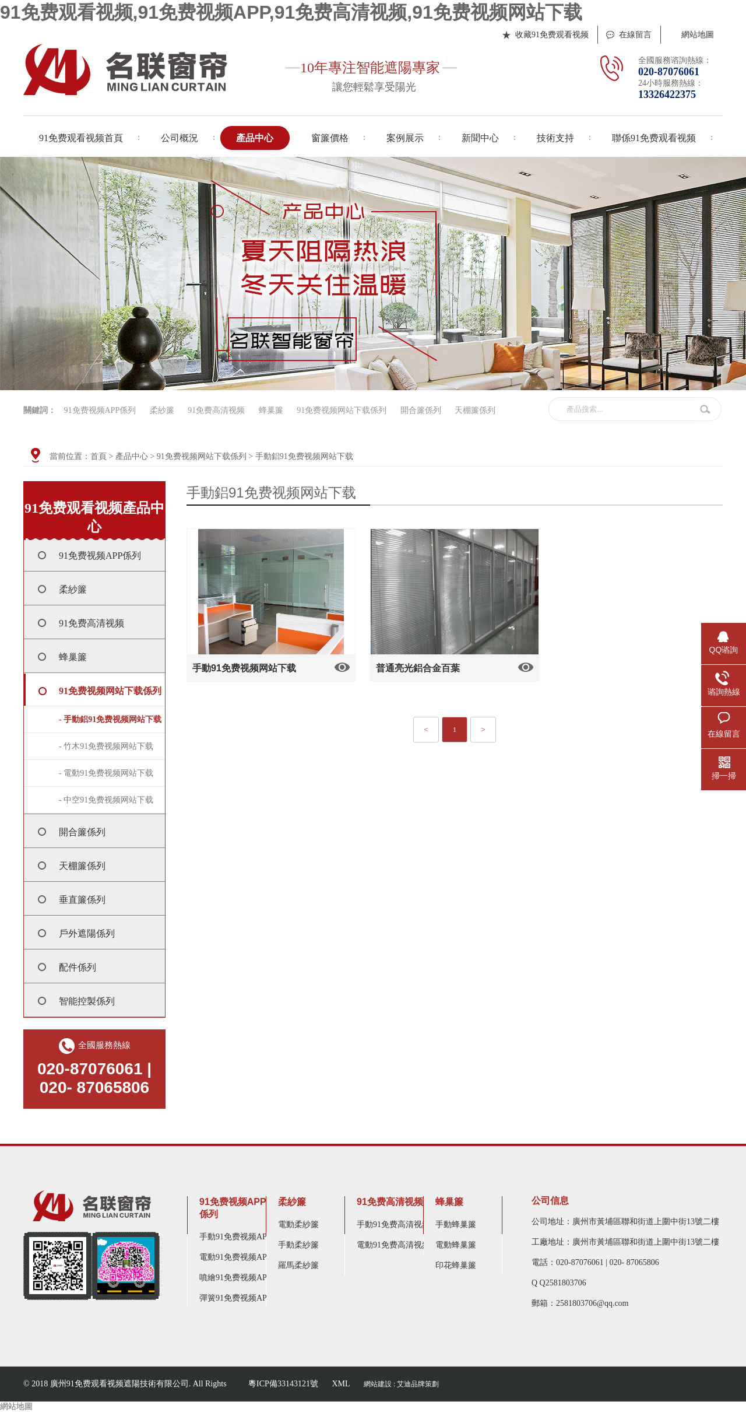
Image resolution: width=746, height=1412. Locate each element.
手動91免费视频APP (235, 1236)
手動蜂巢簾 (455, 1224)
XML (341, 1383)
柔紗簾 (162, 410)
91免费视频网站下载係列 (341, 410)
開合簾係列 (420, 410)
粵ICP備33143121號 (283, 1383)
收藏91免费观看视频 (552, 34)
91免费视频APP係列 (100, 410)
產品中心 (131, 456)
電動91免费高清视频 (393, 1245)
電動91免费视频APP (235, 1257)
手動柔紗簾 (298, 1245)
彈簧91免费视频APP (235, 1298)
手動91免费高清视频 (393, 1224)
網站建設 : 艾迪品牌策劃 (401, 1384)
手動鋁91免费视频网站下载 (304, 456)
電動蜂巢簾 (455, 1245)
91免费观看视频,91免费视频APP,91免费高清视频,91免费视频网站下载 (291, 12)
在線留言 (635, 34)
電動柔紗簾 (298, 1224)
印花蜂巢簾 (455, 1265)
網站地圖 (697, 34)
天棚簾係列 (475, 410)
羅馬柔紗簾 (298, 1265)
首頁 (98, 456)
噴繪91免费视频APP (235, 1277)
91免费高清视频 (216, 410)
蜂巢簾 (271, 410)
